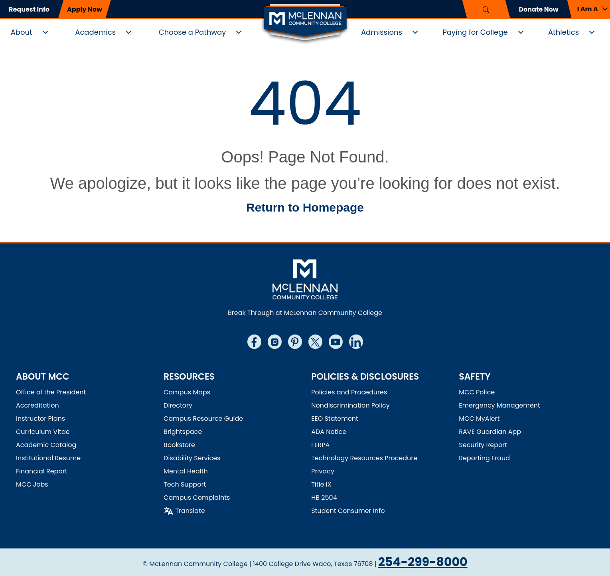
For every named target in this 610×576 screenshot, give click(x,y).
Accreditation (37, 405)
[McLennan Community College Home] (305, 23)
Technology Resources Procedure (364, 458)
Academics (95, 32)
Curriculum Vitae (43, 431)
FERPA (320, 444)
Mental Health (186, 471)
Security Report (483, 444)
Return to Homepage (305, 207)
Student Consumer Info (348, 510)
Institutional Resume (48, 458)
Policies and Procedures (349, 392)
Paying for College (474, 32)
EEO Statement (334, 418)
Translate (190, 510)
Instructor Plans (40, 418)
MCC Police (477, 392)
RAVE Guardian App (490, 431)
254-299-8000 (423, 562)
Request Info (29, 9)
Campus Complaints (197, 497)
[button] (588, 9)
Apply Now (84, 9)
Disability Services (192, 458)
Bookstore (179, 444)
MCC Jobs (32, 484)
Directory (178, 405)
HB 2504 (324, 497)
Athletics (563, 32)
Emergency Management (499, 405)
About (21, 32)
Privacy (322, 471)
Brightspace (183, 431)
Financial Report (41, 471)
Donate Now (538, 9)
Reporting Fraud (484, 458)
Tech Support (185, 484)
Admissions (381, 32)
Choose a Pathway (192, 32)
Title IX (321, 484)
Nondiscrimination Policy (350, 405)
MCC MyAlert (479, 418)
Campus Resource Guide (203, 418)
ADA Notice (328, 431)
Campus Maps (187, 392)
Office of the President (51, 392)
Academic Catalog (46, 444)
